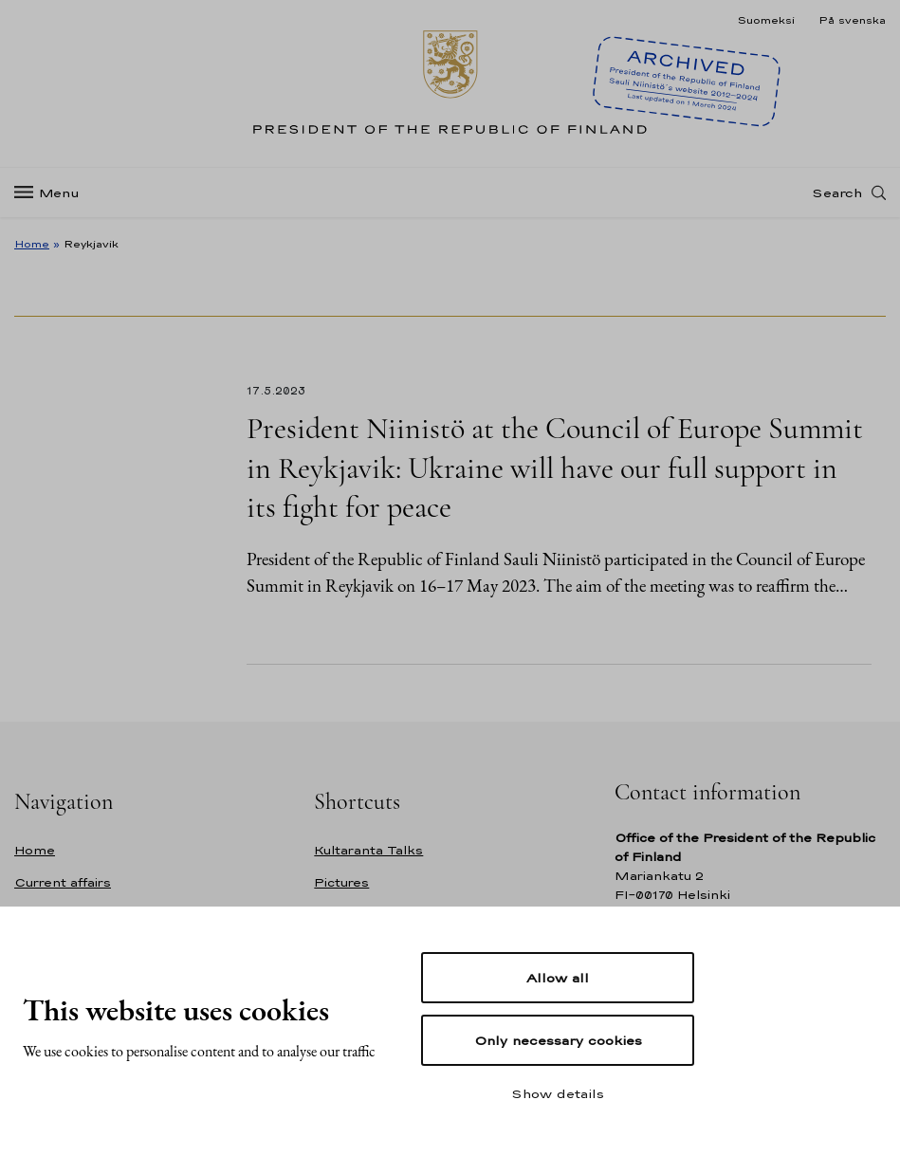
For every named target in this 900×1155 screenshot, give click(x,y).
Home (31, 243)
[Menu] (52, 193)
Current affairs (62, 882)
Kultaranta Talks (368, 850)
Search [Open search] (837, 192)
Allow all (557, 977)
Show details (557, 1093)
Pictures (341, 882)
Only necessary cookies (558, 1040)
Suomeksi (766, 20)
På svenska (852, 20)
